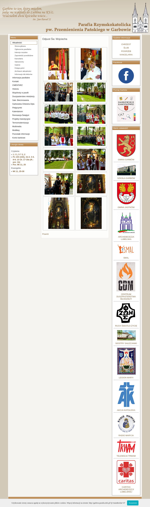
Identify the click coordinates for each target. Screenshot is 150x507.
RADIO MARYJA (126, 435)
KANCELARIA (126, 54)
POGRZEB (126, 51)
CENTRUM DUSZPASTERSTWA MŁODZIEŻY (126, 296)
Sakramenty (19, 62)
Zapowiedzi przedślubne (24, 55)
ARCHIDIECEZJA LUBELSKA (126, 238)
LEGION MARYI (126, 377)
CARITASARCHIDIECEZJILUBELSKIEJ (126, 489)
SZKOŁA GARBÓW (126, 178)
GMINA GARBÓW (126, 159)
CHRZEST (126, 44)
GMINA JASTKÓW (126, 207)
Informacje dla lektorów (23, 74)
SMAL (126, 258)
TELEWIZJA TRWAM (126, 456)
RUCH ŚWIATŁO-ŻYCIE (126, 326)
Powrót (45, 234)
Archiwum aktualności (23, 71)
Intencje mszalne (21, 52)
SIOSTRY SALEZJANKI (126, 343)
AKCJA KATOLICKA (126, 410)
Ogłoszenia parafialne (23, 49)
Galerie (17, 65)
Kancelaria (19, 59)
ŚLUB (126, 48)
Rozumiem (133, 503)
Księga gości (19, 68)
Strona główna (20, 46)
